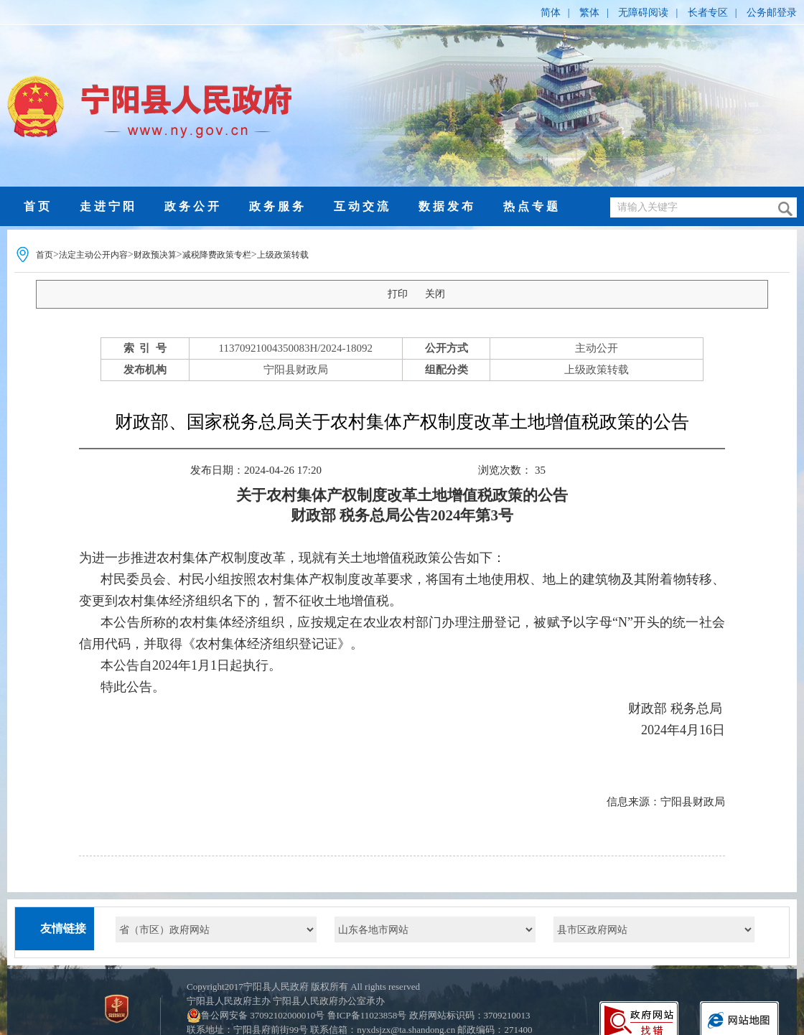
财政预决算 (155, 255)
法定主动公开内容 (93, 255)
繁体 (589, 12)
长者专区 (708, 12)
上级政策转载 (283, 255)
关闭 (435, 294)
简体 (551, 12)
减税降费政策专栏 (216, 255)
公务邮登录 (772, 12)
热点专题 (532, 206)
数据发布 (447, 206)
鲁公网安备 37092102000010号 (262, 1015)
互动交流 (362, 206)
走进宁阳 (108, 206)
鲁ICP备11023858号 (367, 1015)
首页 (38, 206)
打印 (398, 294)
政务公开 (193, 206)
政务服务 (278, 206)
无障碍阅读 (643, 12)
